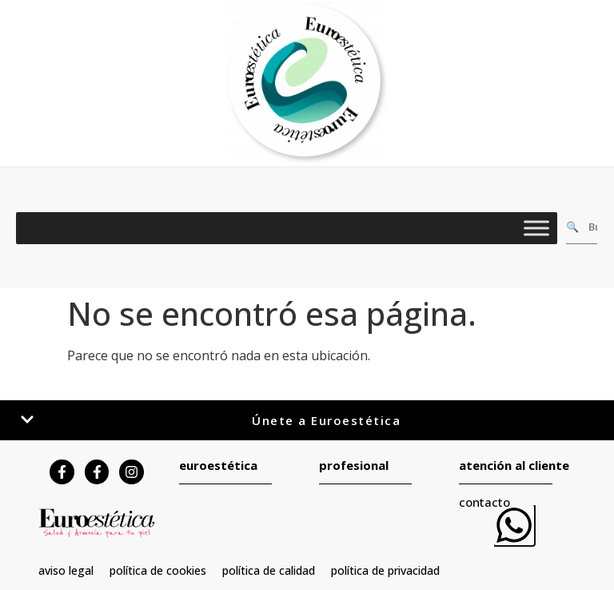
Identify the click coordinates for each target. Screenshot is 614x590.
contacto (484, 502)
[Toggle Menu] (536, 227)
